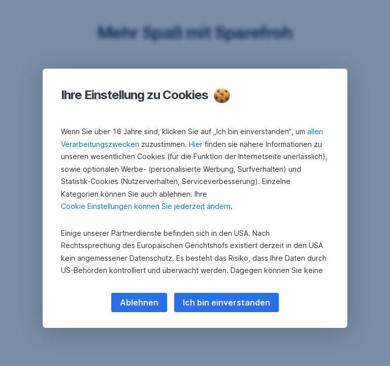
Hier (196, 144)
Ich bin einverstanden (226, 302)
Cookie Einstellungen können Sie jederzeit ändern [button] (146, 206)
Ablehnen (139, 302)
